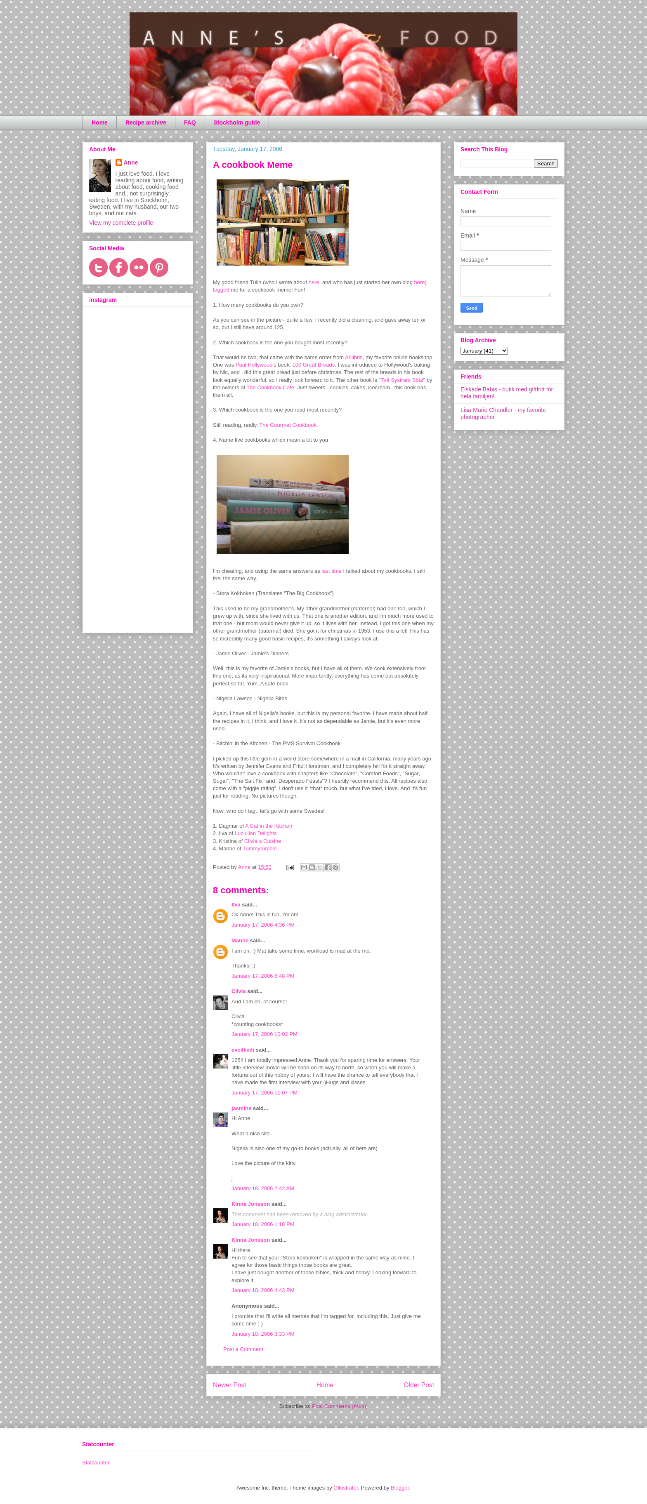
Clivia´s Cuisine (262, 841)
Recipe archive (145, 122)
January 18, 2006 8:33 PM (263, 1334)
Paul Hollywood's (256, 365)
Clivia (238, 991)
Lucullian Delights (256, 833)
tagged (221, 290)
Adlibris (354, 357)
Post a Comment (243, 1349)
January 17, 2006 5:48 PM (263, 976)
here (314, 282)
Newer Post (229, 1385)
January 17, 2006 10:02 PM (264, 1034)
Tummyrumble (260, 848)
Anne (131, 162)
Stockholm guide (237, 122)
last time (331, 571)
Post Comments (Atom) (340, 1406)
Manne (239, 940)
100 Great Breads (314, 365)
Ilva (236, 904)
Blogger (400, 1488)
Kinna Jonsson (250, 1204)
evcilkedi (242, 1050)
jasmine (241, 1108)
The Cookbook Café (270, 387)
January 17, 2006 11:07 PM (264, 1093)
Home (100, 122)
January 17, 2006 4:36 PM (263, 925)
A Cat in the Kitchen (268, 826)
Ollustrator (345, 1488)
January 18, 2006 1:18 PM (263, 1224)
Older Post (419, 1385)
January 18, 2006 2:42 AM (262, 1188)
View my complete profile (121, 222)
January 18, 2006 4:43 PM (263, 1290)
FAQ (190, 122)
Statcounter (96, 1462)
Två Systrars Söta (401, 380)
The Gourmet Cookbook (287, 425)
